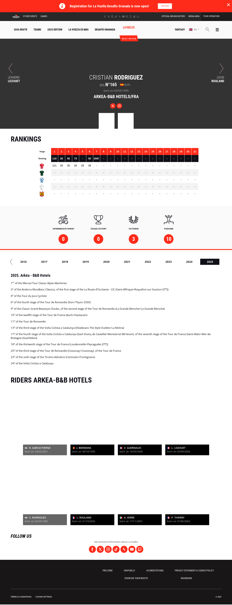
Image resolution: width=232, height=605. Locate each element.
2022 (159, 261)
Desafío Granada (105, 29)
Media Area (194, 16)
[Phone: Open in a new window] (130, 16)
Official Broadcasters (173, 16)
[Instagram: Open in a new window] (112, 16)
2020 (118, 261)
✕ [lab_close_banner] (228, 4)
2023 (180, 261)
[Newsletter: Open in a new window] (138, 16)
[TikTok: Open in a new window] (116, 16)
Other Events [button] (30, 16)
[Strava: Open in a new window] (120, 16)
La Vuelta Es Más (78, 29)
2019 (97, 261)
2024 (201, 261)
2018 (76, 261)
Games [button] (44, 16)
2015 (14, 261)
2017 (56, 261)
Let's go (165, 6)
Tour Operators (211, 16)
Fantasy (180, 29)
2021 (138, 261)
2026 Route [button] (20, 29)
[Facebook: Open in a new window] (105, 16)
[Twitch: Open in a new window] (127, 16)
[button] (194, 30)
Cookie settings (43, 596)
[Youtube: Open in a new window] (123, 16)
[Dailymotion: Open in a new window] (134, 16)
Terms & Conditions (21, 596)
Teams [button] (37, 29)
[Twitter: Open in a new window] (108, 16)
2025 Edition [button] (54, 29)
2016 (35, 261)
